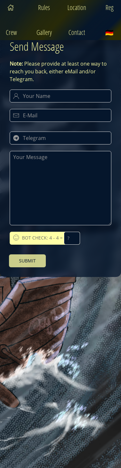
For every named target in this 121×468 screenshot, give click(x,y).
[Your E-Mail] (60, 115)
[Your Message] (60, 188)
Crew (11, 32)
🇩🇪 (109, 32)
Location (76, 7)
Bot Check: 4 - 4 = (46, 238)
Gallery (44, 32)
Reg (110, 7)
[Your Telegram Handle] (60, 138)
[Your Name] (60, 96)
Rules (44, 7)
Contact (76, 32)
